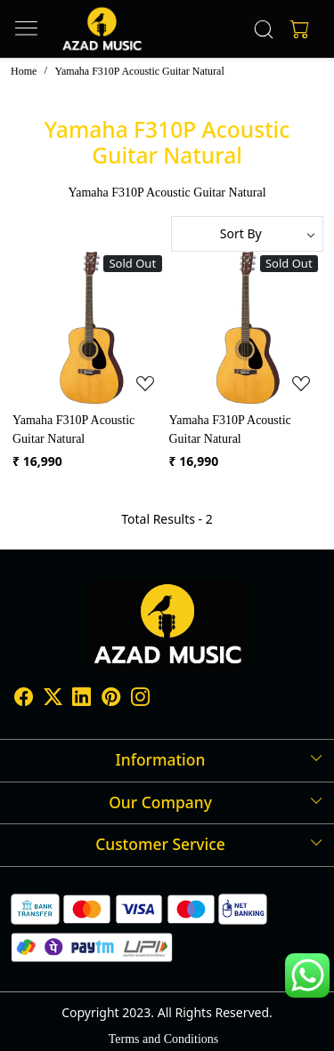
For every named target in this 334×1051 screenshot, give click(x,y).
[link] (263, 29)
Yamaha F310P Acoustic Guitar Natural (73, 429)
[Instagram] (140, 699)
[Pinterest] (111, 699)
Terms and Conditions (163, 1039)
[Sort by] (247, 234)
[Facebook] (24, 699)
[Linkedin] (81, 699)
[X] (53, 699)
